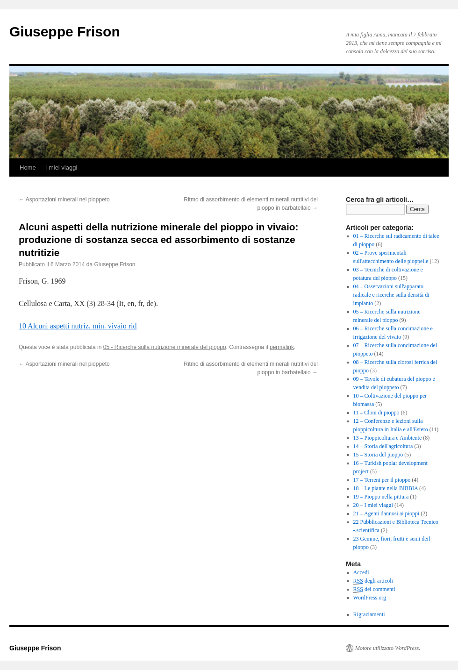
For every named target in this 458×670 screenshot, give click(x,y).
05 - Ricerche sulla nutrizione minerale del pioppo (164, 347)
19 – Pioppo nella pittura (381, 496)
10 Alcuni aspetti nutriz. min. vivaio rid (77, 326)
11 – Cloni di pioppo (376, 412)
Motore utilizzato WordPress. (387, 648)
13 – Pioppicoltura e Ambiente (387, 438)
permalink (282, 347)
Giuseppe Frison (64, 31)
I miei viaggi (61, 167)
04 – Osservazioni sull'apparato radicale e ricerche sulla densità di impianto (391, 294)
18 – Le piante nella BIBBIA (385, 488)
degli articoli (373, 580)
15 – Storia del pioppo (378, 454)
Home (28, 167)
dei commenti (374, 589)
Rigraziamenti (369, 614)
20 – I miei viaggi (373, 505)
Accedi (361, 572)
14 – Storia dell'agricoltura (383, 446)
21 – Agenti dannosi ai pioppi (386, 513)
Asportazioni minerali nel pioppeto (64, 199)
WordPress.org (369, 597)
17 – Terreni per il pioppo (382, 480)
